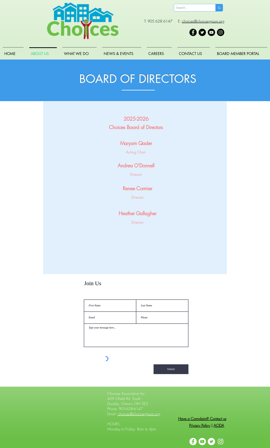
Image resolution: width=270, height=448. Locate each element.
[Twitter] (202, 32)
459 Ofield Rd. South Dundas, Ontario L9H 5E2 (127, 401)
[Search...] (192, 7)
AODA (219, 425)
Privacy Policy (199, 425)
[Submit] (171, 369)
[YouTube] (211, 32)
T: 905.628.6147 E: (163, 21)
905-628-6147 (131, 408)
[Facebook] (193, 32)
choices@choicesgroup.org (203, 21)
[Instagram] (220, 32)
